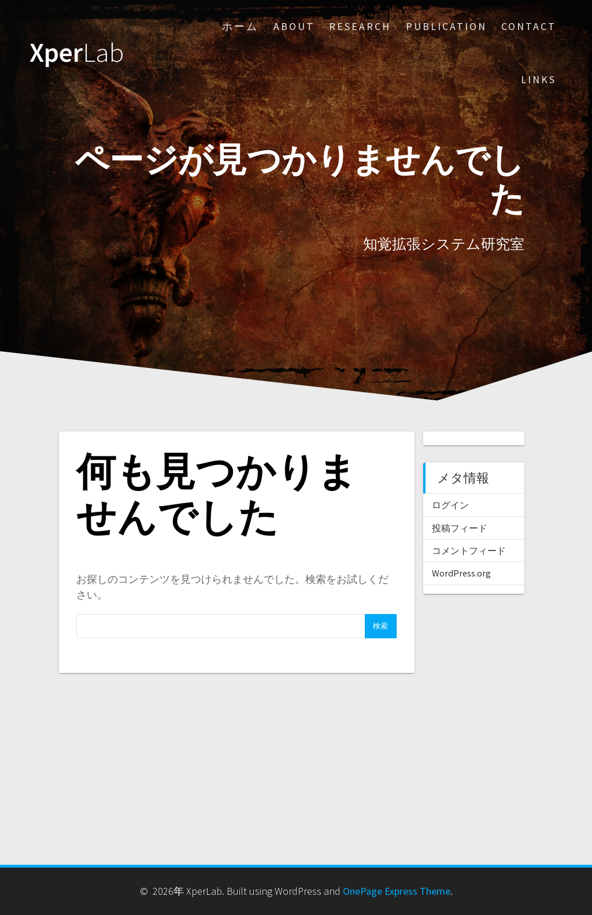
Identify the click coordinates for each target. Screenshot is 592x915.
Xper (76, 52)
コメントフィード (469, 550)
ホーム (240, 26)
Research (360, 26)
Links (538, 79)
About (293, 26)
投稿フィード (459, 528)
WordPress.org (461, 573)
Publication (446, 26)
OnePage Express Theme (396, 891)
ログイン (450, 505)
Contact (528, 26)
